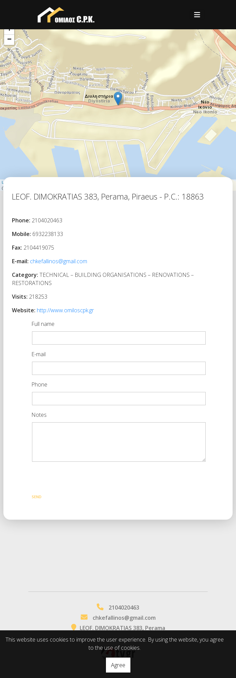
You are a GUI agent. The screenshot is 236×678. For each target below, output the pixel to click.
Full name (42, 324)
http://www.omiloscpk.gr (65, 310)
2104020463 (124, 607)
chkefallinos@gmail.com (58, 261)
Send (37, 496)
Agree (118, 665)
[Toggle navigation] (197, 15)
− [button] (9, 40)
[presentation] (83, 479)
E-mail (38, 354)
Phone (39, 384)
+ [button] (9, 30)
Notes (39, 415)
